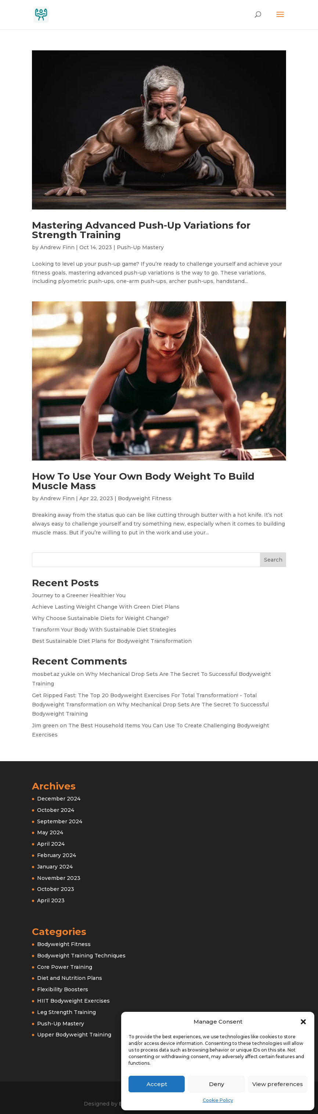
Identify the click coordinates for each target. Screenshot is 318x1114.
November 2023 (58, 878)
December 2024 (58, 798)
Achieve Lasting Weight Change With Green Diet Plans (106, 606)
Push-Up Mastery (140, 247)
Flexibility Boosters (62, 989)
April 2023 (51, 900)
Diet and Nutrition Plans (69, 978)
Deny (216, 1084)
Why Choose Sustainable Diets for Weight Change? (100, 618)
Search (273, 559)
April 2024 (51, 844)
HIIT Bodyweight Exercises (73, 1000)
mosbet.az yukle (53, 674)
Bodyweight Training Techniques (81, 955)
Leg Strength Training (66, 1012)
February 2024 (56, 855)
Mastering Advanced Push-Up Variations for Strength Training (141, 230)
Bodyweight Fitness (144, 498)
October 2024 (55, 810)
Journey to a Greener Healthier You (79, 595)
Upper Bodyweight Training (74, 1034)
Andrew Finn (57, 247)
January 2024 (55, 866)
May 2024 (50, 832)
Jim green (45, 725)
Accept (157, 1084)
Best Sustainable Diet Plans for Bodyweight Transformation (112, 641)
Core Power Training (64, 967)
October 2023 (55, 889)
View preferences (277, 1084)
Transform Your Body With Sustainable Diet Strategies (104, 629)
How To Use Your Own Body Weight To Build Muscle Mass (143, 481)
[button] (303, 1021)
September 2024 (59, 821)
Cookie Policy (218, 1100)
